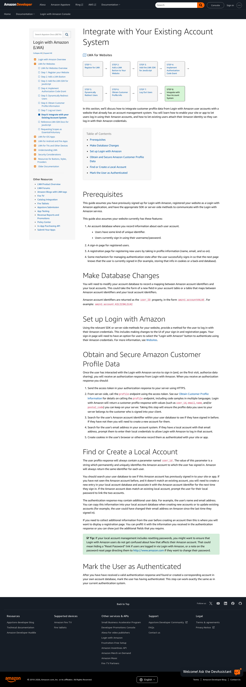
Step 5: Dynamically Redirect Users (55, 97)
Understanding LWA (47, 150)
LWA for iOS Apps (46, 136)
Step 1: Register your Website (55, 72)
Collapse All (37, 53)
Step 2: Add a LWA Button (54, 76)
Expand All (48, 53)
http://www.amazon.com (148, 550)
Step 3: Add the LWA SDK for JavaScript (55, 82)
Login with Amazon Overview (51, 59)
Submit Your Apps (46, 229)
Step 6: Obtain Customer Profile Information (53, 105)
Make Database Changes (104, 145)
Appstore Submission (48, 207)
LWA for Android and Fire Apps (52, 141)
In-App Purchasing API (48, 226)
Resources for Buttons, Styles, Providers (52, 160)
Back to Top (123, 604)
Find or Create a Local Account (108, 167)
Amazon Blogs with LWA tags (52, 191)
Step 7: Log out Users (51, 110)
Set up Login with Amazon (105, 151)
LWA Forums (43, 188)
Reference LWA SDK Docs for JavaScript (55, 123)
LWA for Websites (46, 63)
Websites (151, 340)
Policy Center (44, 222)
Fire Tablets (43, 203)
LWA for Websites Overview (54, 68)
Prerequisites (98, 139)
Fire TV (40, 195)
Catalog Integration (47, 199)
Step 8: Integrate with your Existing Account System (55, 116)
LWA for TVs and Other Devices (52, 145)
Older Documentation (48, 166)
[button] (67, 34)
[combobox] (47, 34)
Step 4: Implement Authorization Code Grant (54, 90)
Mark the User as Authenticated (108, 172)
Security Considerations (49, 154)
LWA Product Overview (48, 184)
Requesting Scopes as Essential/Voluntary (52, 131)
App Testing (43, 211)
